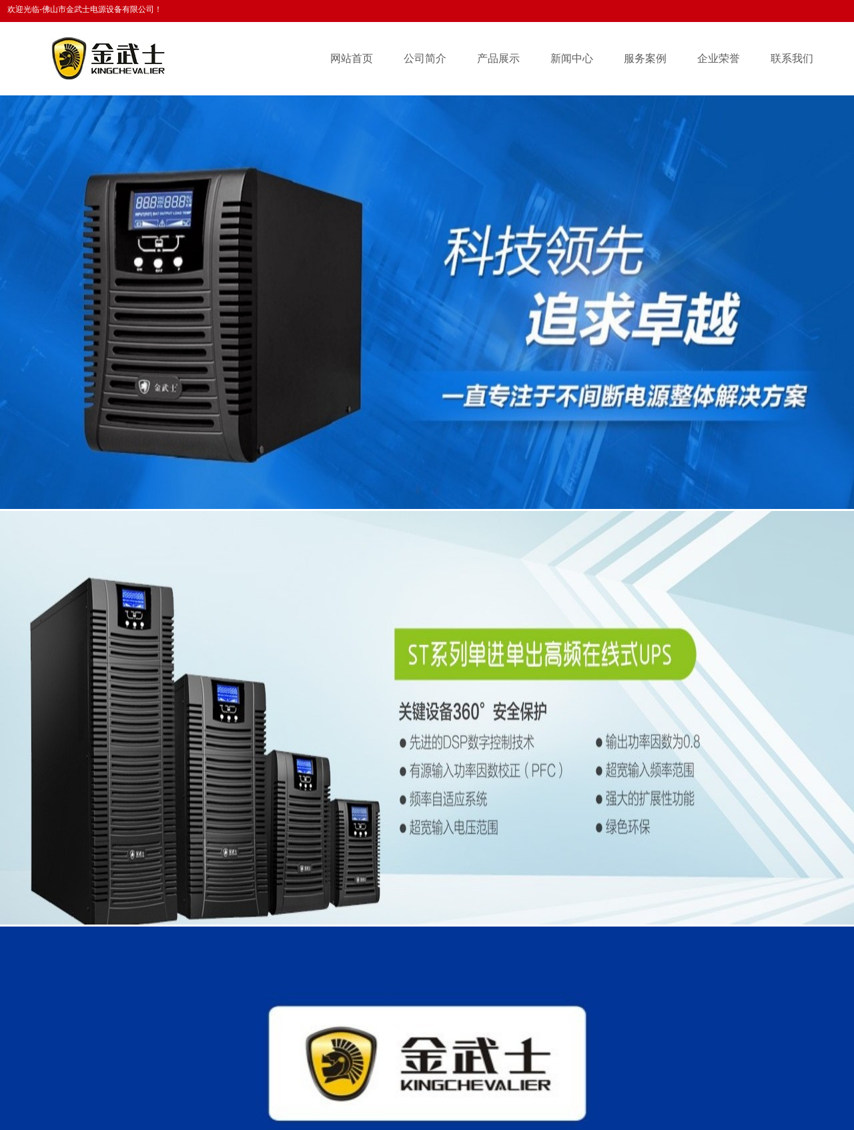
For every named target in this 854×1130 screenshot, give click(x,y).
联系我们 (792, 58)
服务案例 (645, 58)
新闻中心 (571, 58)
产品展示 (498, 58)
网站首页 (351, 58)
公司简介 (425, 58)
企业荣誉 (718, 58)
